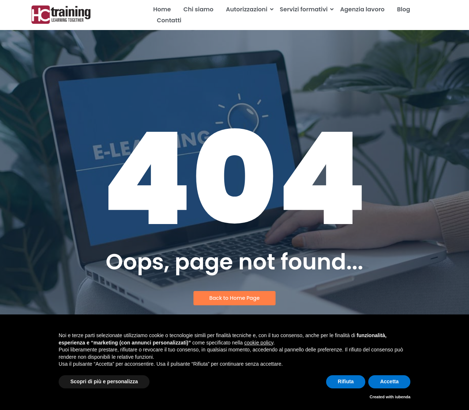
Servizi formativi (305, 9)
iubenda (402, 397)
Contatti (169, 20)
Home (162, 9)
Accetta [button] (389, 381)
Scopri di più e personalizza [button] (104, 381)
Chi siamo (198, 9)
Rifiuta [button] (346, 381)
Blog (403, 9)
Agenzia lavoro (362, 9)
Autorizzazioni (248, 9)
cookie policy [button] (258, 343)
